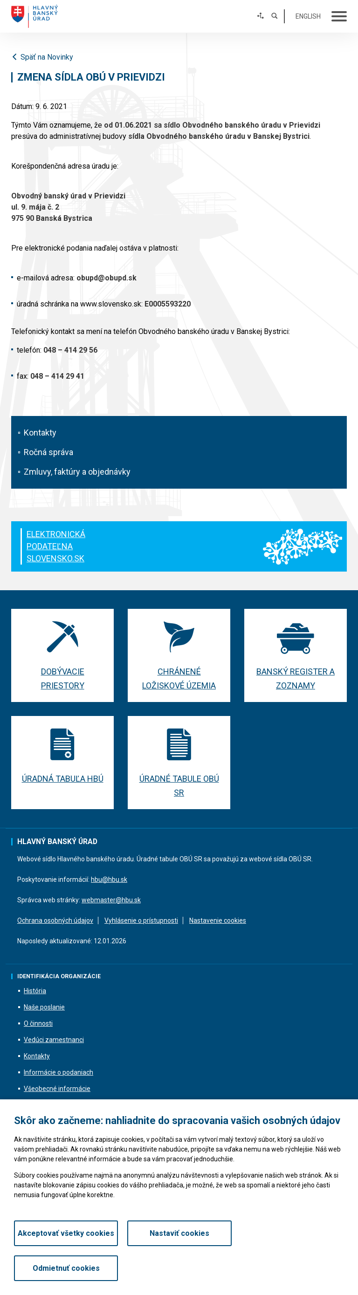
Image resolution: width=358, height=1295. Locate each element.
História (35, 991)
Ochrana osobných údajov (55, 920)
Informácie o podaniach (58, 1073)
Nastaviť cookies (179, 1268)
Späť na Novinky (42, 57)
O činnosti (38, 1024)
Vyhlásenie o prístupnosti (141, 920)
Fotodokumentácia (51, 1105)
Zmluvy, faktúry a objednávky (77, 472)
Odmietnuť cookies (292, 1268)
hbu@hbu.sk (109, 879)
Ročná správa (48, 452)
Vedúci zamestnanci (54, 1040)
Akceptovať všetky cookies (66, 1268)
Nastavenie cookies (217, 920)
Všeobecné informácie (57, 1089)
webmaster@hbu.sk (111, 900)
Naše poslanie (44, 1007)
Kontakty (40, 432)
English (308, 16)
